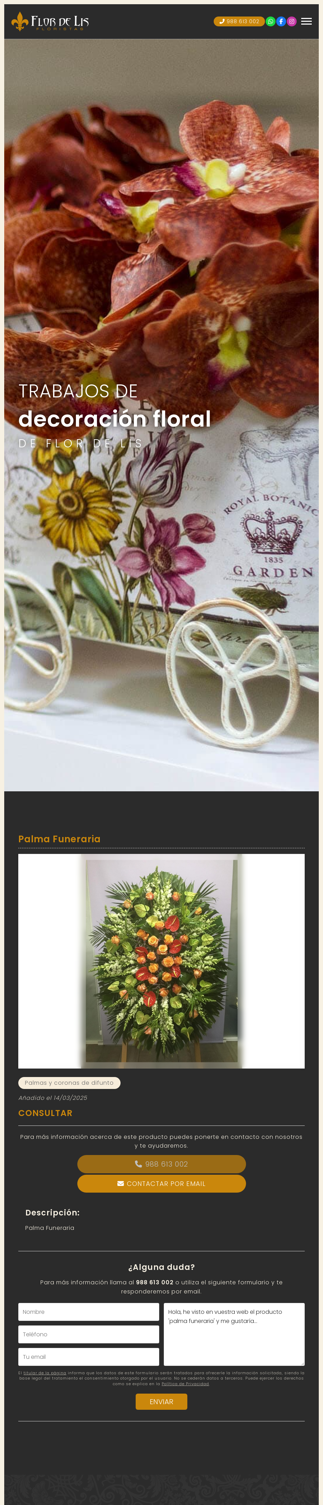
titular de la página (45, 1373)
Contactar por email (166, 1183)
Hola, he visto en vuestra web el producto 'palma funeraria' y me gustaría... (234, 1334)
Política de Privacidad (185, 1384)
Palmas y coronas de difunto (69, 1083)
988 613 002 (166, 1164)
